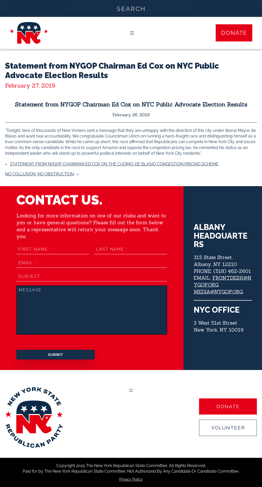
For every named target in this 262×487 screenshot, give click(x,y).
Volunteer (228, 427)
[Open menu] (132, 33)
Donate (234, 32)
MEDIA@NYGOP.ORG (218, 292)
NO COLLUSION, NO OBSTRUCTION (39, 174)
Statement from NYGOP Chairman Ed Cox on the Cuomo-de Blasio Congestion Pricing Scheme (114, 164)
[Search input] (131, 8)
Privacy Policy (131, 479)
